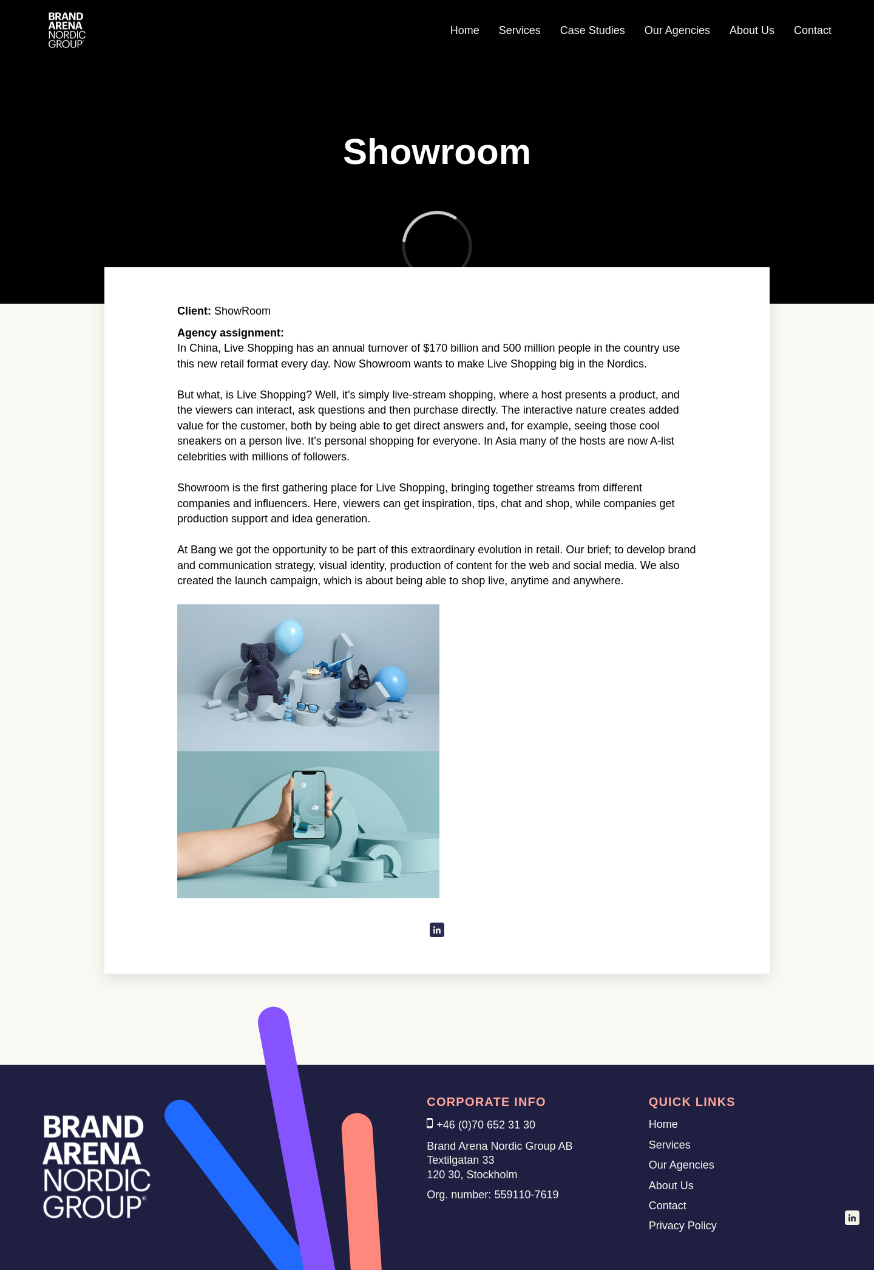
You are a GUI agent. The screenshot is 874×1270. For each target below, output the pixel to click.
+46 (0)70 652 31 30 (485, 1125)
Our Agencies (677, 30)
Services (520, 30)
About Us (752, 30)
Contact (813, 30)
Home (464, 30)
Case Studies (592, 30)
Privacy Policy (683, 1226)
